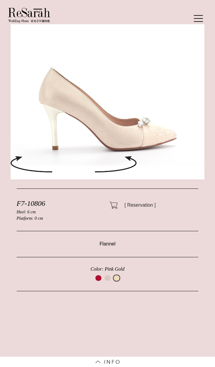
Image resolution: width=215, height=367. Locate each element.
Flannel (107, 243)
